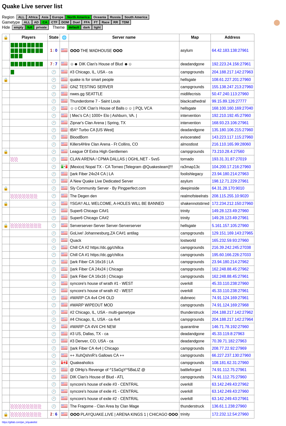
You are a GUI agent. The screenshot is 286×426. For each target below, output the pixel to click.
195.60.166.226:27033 (231, 255)
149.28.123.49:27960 (230, 211)
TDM (125, 22)
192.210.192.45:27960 (231, 115)
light (97, 27)
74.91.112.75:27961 (229, 370)
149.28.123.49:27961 (230, 218)
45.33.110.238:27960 (230, 283)
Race (106, 22)
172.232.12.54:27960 (230, 414)
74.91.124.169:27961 (230, 298)
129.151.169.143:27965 (232, 233)
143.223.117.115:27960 (232, 137)
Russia (115, 17)
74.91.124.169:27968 (230, 305)
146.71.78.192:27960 (230, 327)
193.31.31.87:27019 (229, 159)
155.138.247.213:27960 (232, 87)
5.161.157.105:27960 (230, 226)
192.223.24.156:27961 (231, 64)
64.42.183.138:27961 (230, 50)
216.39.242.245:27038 (231, 247)
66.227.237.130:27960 (231, 355)
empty (18, 27)
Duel (76, 22)
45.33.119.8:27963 (228, 334)
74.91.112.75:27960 (229, 377)
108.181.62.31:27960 (230, 363)
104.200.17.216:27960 (231, 167)
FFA (87, 22)
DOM (65, 22)
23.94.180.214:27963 (230, 174)
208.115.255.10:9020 (230, 196)
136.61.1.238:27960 (229, 406)
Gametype (11, 22)
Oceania (99, 17)
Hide (6, 27)
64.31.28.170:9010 (228, 188)
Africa (33, 17)
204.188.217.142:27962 (232, 312)
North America (78, 17)
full (29, 27)
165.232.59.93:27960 (230, 240)
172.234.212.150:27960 (232, 203)
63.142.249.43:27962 (230, 384)
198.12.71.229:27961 (230, 181)
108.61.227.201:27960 (231, 80)
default (74, 27)
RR (115, 22)
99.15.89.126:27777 (229, 101)
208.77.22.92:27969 (229, 348)
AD (36, 22)
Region (8, 17)
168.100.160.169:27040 (232, 108)
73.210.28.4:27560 (228, 151)
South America (135, 17)
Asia (44, 17)
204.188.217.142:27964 (232, 319)
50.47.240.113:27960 (230, 94)
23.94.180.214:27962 (230, 262)
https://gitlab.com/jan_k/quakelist (19, 422)
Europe (58, 17)
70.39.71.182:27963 (229, 341)
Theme (59, 27)
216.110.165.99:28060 (231, 144)
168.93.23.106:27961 (230, 123)
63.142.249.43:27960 (230, 391)
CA (45, 22)
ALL (21, 17)
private (41, 27)
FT (96, 22)
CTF (54, 22)
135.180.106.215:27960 (232, 130)
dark (86, 27)
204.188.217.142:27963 (232, 72)
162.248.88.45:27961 (230, 276)
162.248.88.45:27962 (230, 269)
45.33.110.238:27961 (230, 291)
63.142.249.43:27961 (230, 399)
